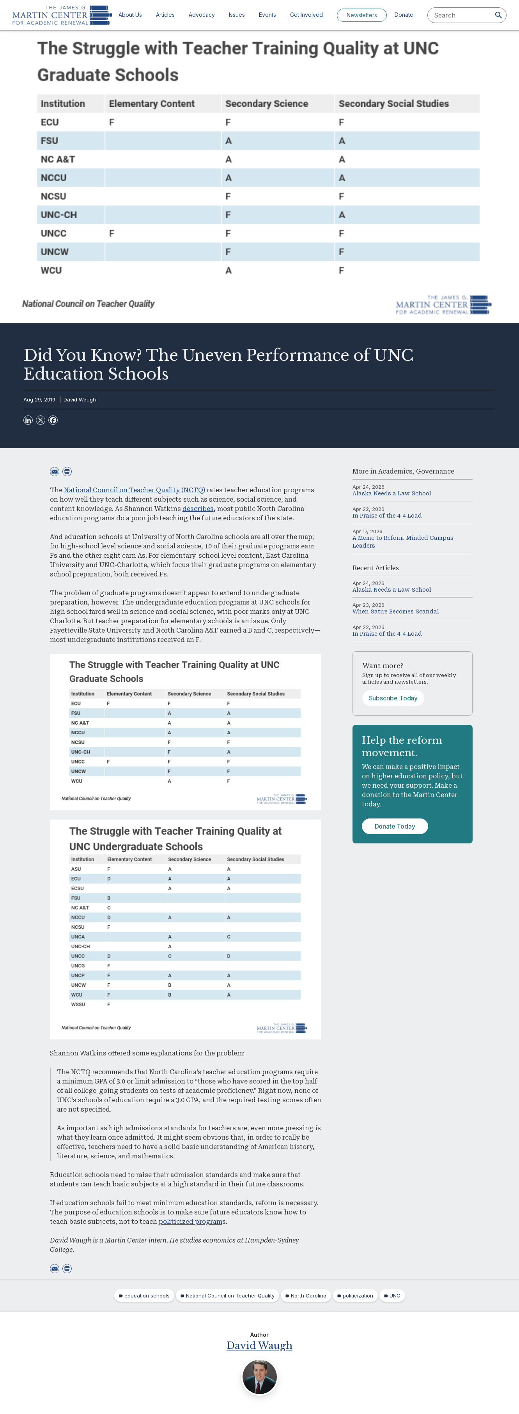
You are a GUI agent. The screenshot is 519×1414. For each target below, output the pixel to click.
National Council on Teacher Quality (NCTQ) (134, 490)
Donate (404, 14)
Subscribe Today (393, 698)
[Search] (499, 15)
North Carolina (308, 1295)
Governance (435, 471)
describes (198, 509)
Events (267, 14)
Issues (237, 14)
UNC (395, 1295)
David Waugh (80, 399)
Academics (395, 471)
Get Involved (306, 14)
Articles (165, 14)
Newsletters (362, 15)
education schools (147, 1295)
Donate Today (395, 826)
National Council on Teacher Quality (230, 1295)
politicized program (190, 1221)
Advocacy (202, 14)
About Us (130, 14)
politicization (358, 1295)
